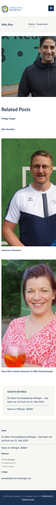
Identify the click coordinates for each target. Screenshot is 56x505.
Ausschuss (42, 24)
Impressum (47, 496)
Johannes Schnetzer (11, 250)
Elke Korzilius (8, 129)
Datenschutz (28, 499)
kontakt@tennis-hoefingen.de (16, 478)
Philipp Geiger (8, 118)
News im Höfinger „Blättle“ (20, 409)
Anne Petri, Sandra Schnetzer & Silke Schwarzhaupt (27, 371)
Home (31, 24)
